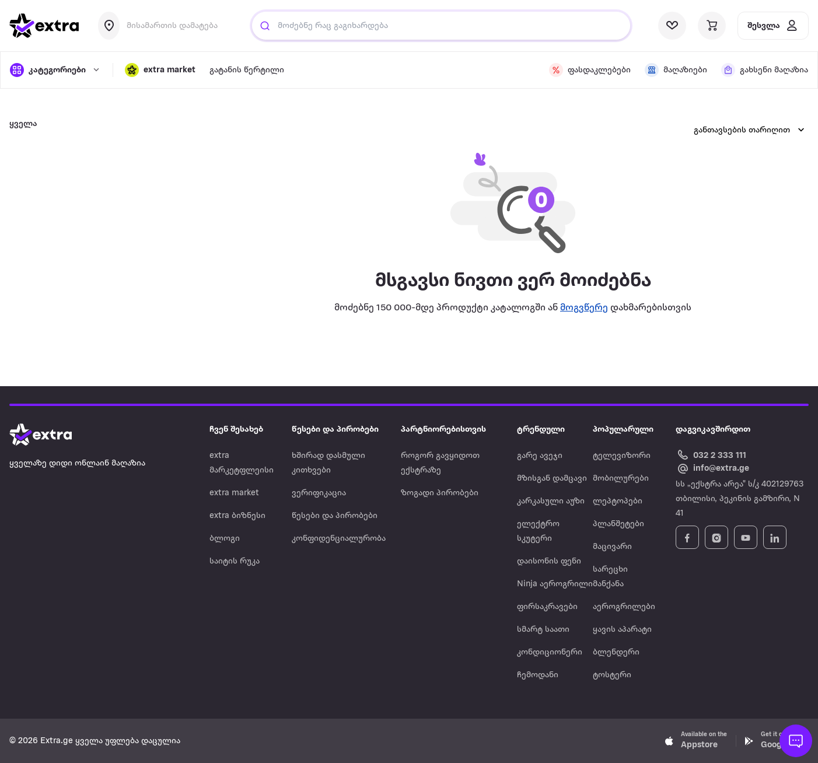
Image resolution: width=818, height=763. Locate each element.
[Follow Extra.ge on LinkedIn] (774, 537)
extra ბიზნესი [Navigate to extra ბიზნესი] (237, 516)
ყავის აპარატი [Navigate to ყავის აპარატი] (622, 629)
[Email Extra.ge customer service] (712, 469)
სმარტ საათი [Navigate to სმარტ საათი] (543, 629)
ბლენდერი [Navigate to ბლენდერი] (616, 652)
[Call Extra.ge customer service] (713, 454)
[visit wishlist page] (672, 26)
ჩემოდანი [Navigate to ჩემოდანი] (537, 675)
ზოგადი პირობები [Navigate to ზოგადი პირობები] (439, 493)
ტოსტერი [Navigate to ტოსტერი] (612, 675)
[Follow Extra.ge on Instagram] (716, 537)
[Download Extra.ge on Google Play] (776, 740)
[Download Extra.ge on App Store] (696, 740)
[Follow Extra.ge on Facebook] (687, 537)
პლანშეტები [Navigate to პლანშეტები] (618, 524)
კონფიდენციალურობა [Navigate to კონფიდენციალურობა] (339, 538)
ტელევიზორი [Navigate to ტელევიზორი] (622, 456)
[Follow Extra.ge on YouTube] (745, 537)
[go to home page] (44, 25)
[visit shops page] (676, 70)
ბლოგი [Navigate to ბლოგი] (224, 538)
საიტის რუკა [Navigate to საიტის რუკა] (234, 561)
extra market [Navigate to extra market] (234, 493)
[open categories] (55, 70)
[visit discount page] (590, 70)
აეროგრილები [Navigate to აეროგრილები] (624, 607)
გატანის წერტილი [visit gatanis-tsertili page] (246, 70)
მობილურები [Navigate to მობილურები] (621, 478)
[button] (160, 70)
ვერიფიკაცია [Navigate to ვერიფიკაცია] (319, 493)
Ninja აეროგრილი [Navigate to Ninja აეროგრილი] (555, 584)
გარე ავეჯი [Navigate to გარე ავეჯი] (539, 456)
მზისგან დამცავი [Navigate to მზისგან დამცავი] (552, 478)
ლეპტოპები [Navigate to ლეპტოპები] (617, 501)
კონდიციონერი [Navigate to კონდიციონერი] (549, 652)
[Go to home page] (52, 435)
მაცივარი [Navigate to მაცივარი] (612, 546)
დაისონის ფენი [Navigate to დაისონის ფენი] (549, 561)
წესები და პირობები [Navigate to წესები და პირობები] (334, 516)
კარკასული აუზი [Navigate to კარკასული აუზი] (551, 501)
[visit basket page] (712, 26)
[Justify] (265, 26)
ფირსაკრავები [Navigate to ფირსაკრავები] (547, 607)
